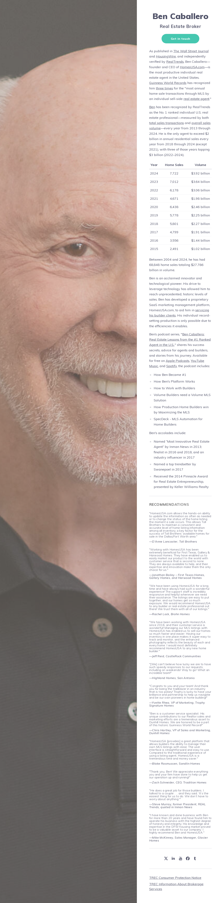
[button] (166, 858)
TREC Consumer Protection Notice (175, 878)
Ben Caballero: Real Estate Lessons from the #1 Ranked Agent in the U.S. (180, 339)
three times (164, 88)
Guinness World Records (167, 83)
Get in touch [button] (180, 38)
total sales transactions (166, 123)
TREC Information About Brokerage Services (176, 886)
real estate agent (196, 99)
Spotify (171, 366)
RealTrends (175, 61)
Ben (152, 107)
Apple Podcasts (177, 361)
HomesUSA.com (192, 67)
